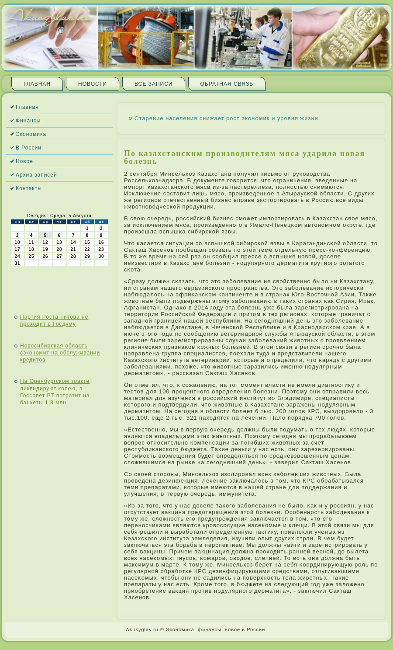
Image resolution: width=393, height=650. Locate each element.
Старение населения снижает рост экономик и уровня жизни (226, 118)
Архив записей (36, 175)
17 (17, 249)
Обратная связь (227, 84)
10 (17, 242)
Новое (24, 161)
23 (101, 249)
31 (17, 263)
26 (45, 256)
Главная (37, 84)
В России (28, 148)
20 (59, 249)
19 (45, 249)
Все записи (153, 84)
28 (73, 256)
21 (73, 249)
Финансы (28, 121)
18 (31, 249)
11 (31, 242)
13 (59, 242)
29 (87, 256)
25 (31, 256)
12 (45, 242)
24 (17, 256)
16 (101, 242)
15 (87, 242)
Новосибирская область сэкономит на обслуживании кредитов (60, 353)
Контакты (29, 188)
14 (73, 242)
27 (59, 256)
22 (87, 249)
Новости (92, 84)
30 (101, 256)
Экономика (31, 134)
